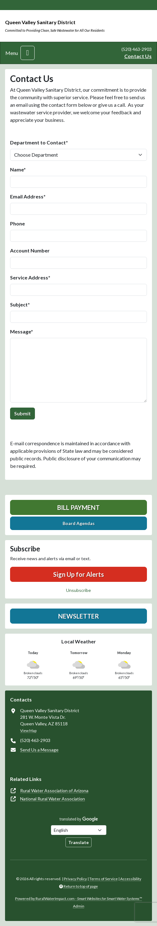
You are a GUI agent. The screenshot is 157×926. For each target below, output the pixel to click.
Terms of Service (103, 878)
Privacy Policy (75, 878)
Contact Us (138, 56)
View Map (28, 730)
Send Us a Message (39, 749)
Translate (78, 842)
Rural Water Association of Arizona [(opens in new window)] (54, 790)
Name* (18, 169)
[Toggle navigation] (27, 53)
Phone (17, 223)
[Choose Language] (78, 830)
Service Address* (30, 277)
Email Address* (28, 196)
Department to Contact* (39, 142)
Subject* (20, 304)
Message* (21, 331)
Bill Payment (78, 507)
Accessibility (130, 878)
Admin (78, 906)
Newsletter (78, 616)
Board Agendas (79, 523)
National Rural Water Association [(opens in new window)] (52, 798)
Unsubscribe (78, 590)
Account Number (30, 250)
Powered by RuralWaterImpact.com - (78, 898)
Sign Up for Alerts (78, 574)
